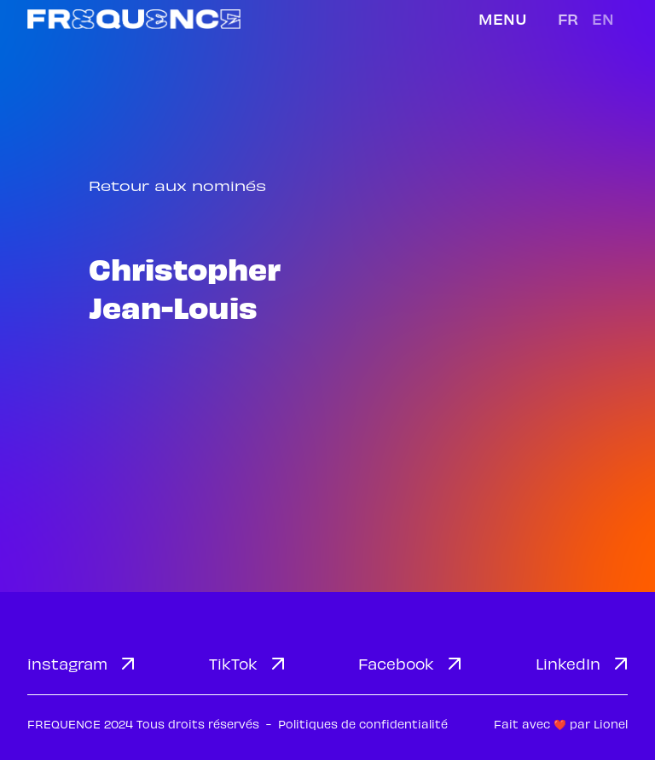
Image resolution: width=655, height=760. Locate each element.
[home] (134, 19)
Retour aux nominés (177, 185)
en (603, 18)
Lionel (611, 723)
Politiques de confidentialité (363, 723)
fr (568, 18)
